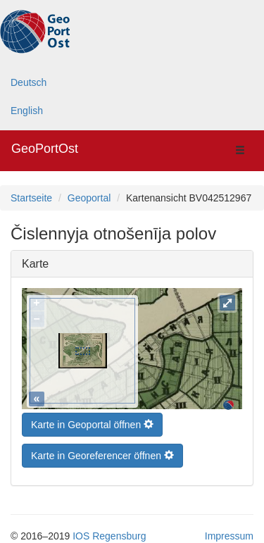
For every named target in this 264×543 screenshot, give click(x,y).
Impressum (229, 532)
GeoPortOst (44, 149)
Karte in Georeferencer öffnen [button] (102, 452)
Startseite (31, 198)
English (27, 110)
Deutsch (28, 82)
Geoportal (89, 198)
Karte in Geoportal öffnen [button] (92, 421)
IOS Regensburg (109, 532)
